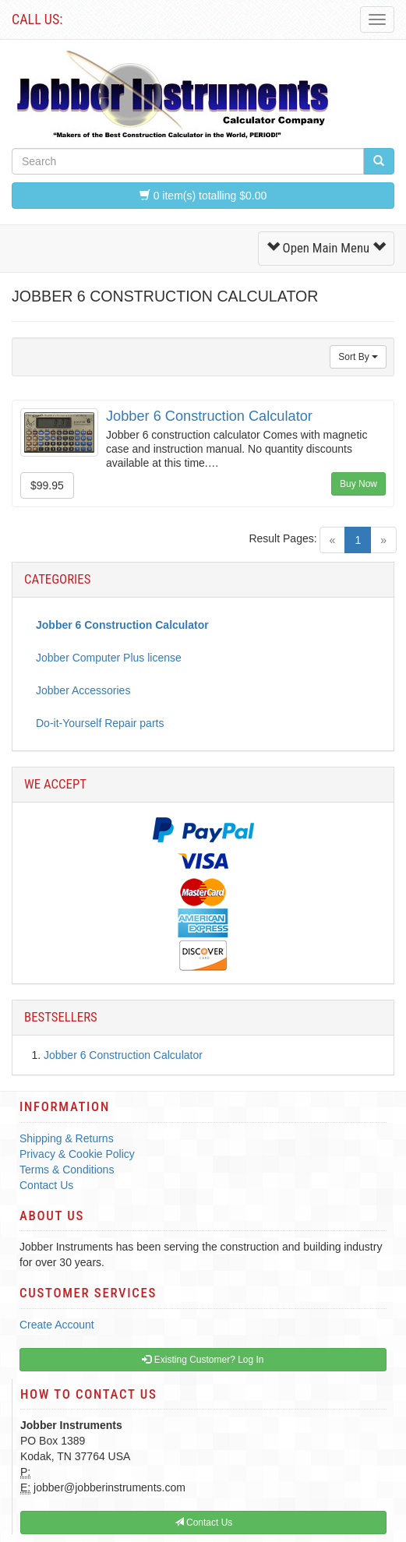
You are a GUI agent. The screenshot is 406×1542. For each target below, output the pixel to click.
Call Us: (37, 19)
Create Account (56, 1324)
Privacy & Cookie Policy (77, 1154)
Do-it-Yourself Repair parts (100, 723)
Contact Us (46, 1185)
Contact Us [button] (204, 1522)
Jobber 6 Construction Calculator (209, 416)
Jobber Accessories (83, 690)
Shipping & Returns (66, 1138)
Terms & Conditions (66, 1169)
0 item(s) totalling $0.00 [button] (203, 195)
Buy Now (358, 483)
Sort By (358, 356)
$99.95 (47, 485)
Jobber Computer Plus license (109, 657)
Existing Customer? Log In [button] (202, 1359)
